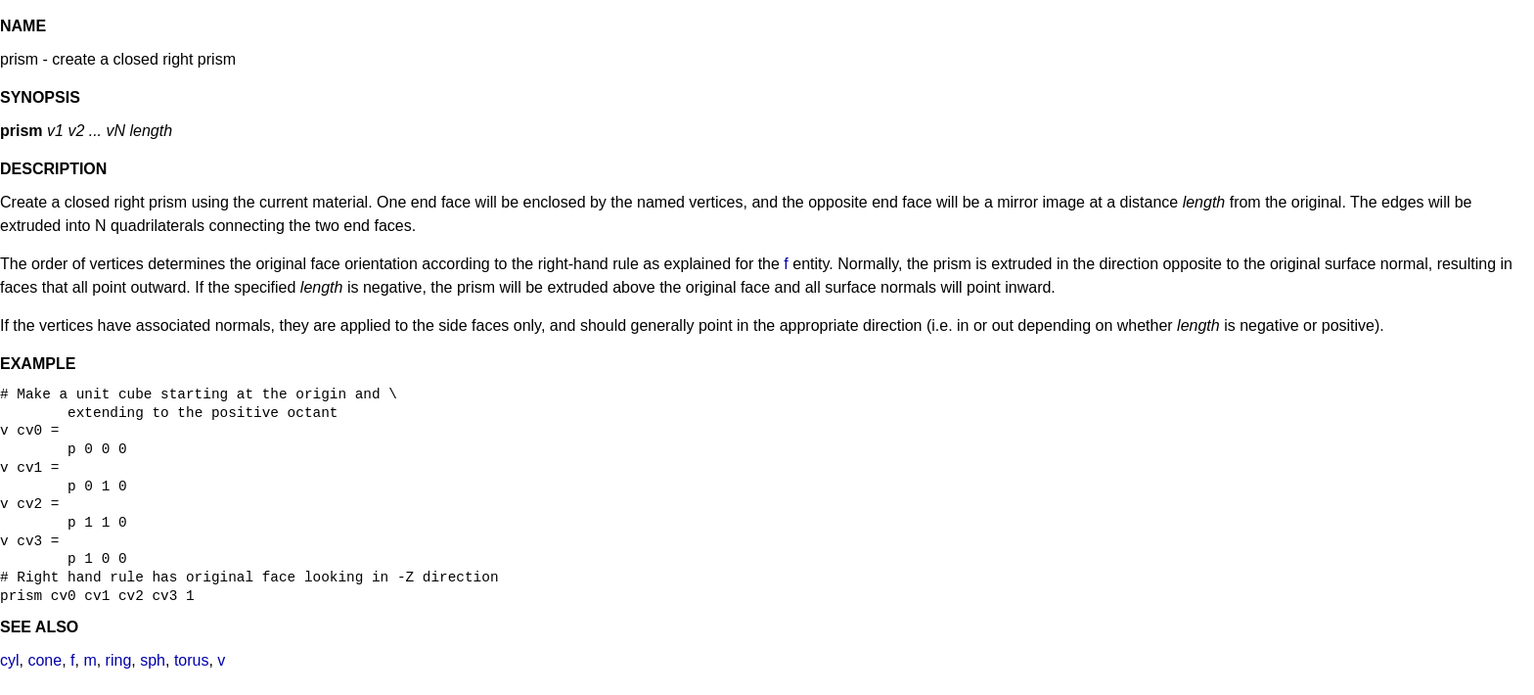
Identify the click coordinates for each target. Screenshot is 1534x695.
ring (119, 660)
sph (152, 660)
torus (191, 660)
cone (44, 660)
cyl (10, 660)
